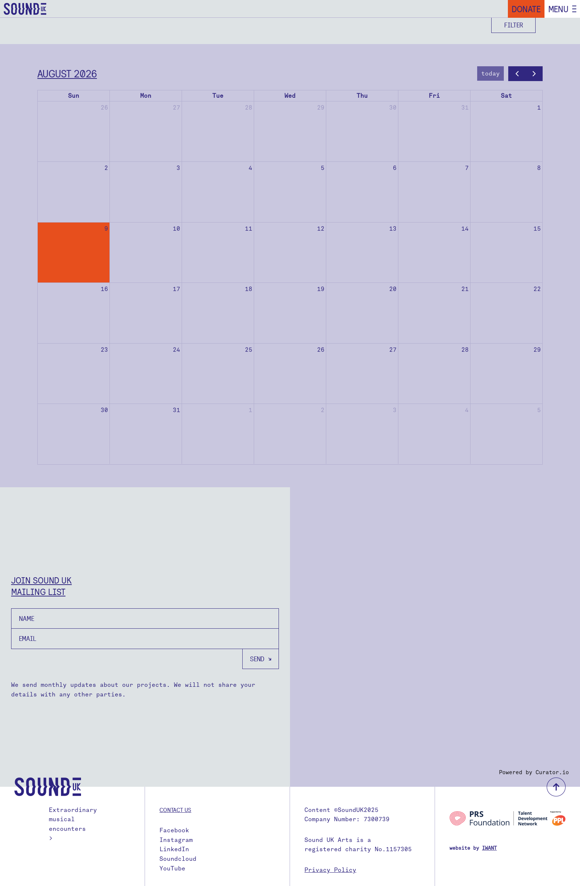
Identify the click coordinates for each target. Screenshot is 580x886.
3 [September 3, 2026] (395, 410)
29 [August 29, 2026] (537, 350)
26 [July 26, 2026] (104, 107)
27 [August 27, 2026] (393, 350)
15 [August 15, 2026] (537, 229)
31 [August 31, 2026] (176, 410)
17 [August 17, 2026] (176, 289)
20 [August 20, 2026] (393, 289)
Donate (526, 8)
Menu (558, 8)
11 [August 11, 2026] (248, 229)
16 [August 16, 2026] (104, 289)
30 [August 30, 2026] (104, 410)
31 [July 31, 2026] (465, 107)
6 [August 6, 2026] (395, 168)
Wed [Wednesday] (290, 96)
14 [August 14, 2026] (465, 229)
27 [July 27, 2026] (176, 107)
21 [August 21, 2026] (465, 289)
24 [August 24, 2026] (176, 350)
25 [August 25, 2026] (248, 350)
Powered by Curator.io (534, 772)
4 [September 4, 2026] (467, 410)
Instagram (176, 840)
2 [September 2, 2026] (322, 410)
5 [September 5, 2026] (539, 410)
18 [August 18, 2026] (248, 289)
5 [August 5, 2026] (322, 168)
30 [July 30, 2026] (393, 107)
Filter (513, 25)
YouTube (172, 868)
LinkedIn (174, 849)
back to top (556, 787)
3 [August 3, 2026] (178, 168)
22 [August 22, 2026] (537, 289)
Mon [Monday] (145, 96)
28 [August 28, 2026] (465, 350)
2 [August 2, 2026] (106, 168)
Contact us (175, 809)
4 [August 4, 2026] (250, 168)
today (490, 73)
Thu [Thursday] (362, 96)
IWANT (489, 848)
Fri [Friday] (434, 96)
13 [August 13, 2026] (393, 229)
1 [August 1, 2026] (539, 107)
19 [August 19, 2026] (320, 289)
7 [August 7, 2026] (467, 168)
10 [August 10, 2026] (176, 229)
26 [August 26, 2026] (320, 350)
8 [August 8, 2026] (539, 168)
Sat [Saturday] (506, 96)
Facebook (174, 830)
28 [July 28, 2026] (248, 107)
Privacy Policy (330, 870)
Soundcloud (177, 859)
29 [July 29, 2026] (320, 107)
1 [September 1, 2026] (250, 410)
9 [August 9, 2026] (106, 229)
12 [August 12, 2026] (320, 229)
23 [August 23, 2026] (104, 350)
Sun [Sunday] (73, 96)
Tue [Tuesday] (217, 96)
